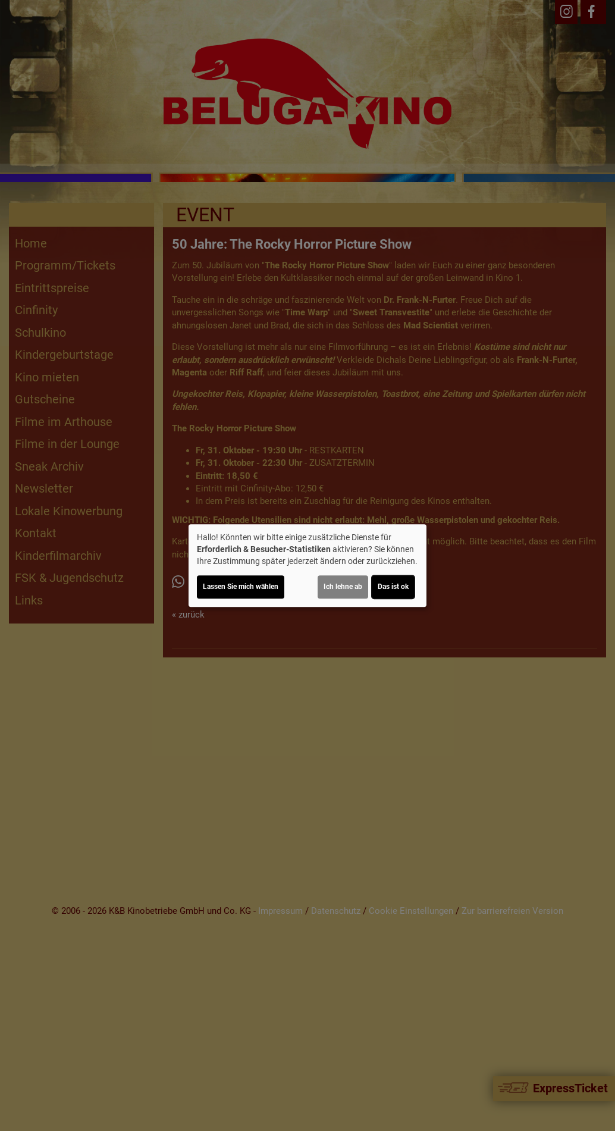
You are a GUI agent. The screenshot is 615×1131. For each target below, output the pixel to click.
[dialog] (307, 565)
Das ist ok (393, 586)
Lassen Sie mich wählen (240, 586)
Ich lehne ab (343, 586)
